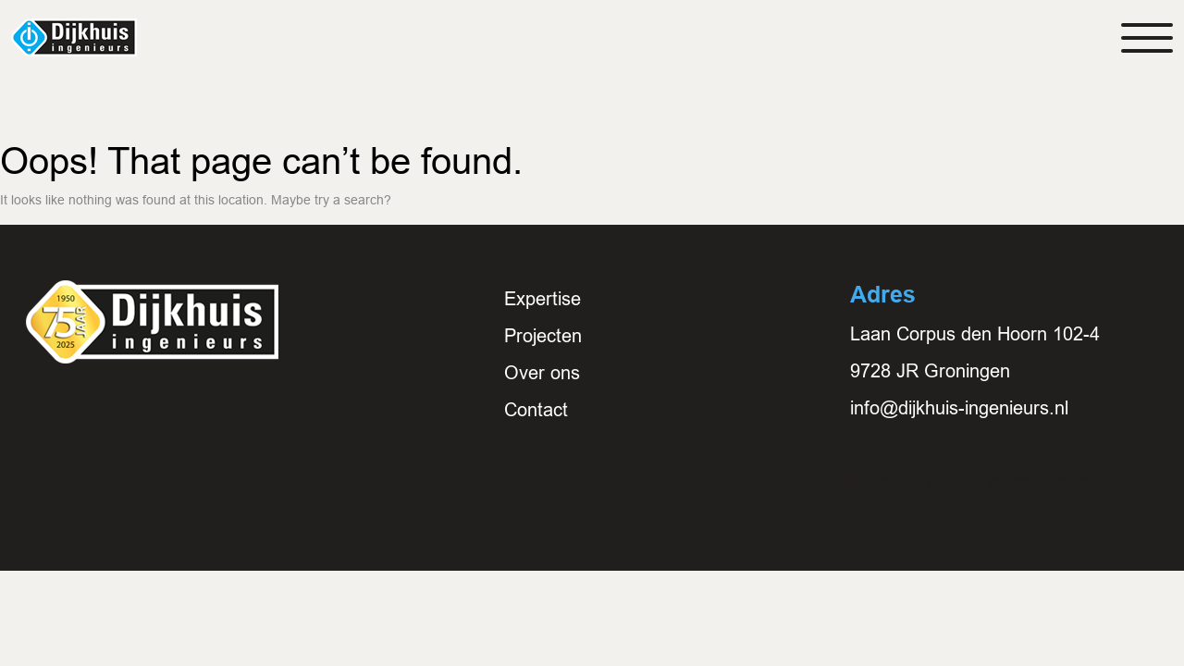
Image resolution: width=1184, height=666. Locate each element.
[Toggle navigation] (1147, 38)
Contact (536, 410)
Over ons (542, 373)
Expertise (542, 299)
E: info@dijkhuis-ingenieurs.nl (971, 482)
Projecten (543, 336)
